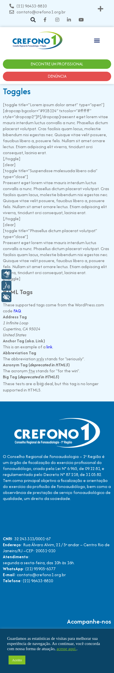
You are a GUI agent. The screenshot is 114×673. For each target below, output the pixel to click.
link (49, 347)
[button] (100, 9)
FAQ (17, 311)
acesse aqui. (66, 648)
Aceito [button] (17, 660)
